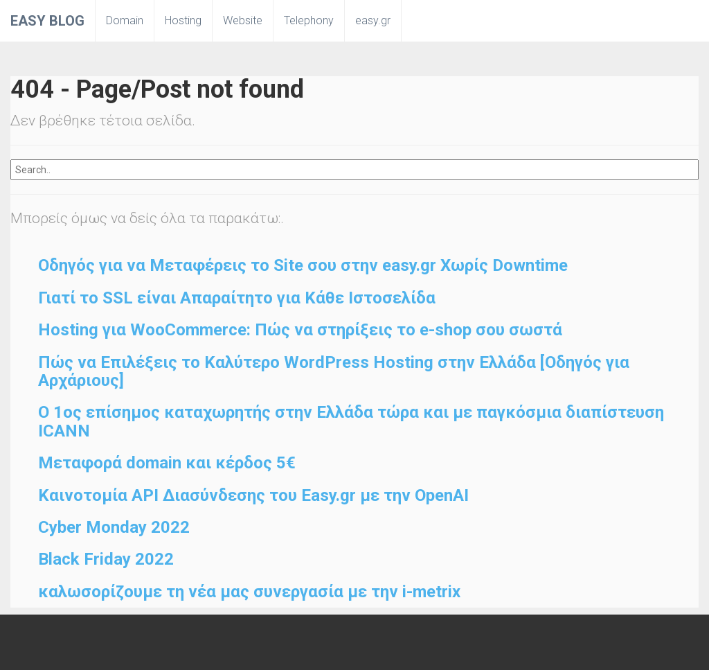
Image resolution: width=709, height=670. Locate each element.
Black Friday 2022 (106, 559)
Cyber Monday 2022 (114, 527)
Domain (124, 20)
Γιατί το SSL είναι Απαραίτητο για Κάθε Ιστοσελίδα (237, 298)
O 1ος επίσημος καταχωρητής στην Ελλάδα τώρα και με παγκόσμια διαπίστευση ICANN (351, 421)
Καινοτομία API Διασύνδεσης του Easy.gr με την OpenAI (253, 495)
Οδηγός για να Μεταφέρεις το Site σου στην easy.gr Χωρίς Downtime (303, 265)
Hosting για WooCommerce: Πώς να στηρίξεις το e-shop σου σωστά (300, 330)
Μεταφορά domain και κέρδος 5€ (167, 463)
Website (242, 20)
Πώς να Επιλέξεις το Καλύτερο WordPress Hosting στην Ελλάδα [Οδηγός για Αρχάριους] (333, 371)
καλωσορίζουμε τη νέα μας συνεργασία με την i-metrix (249, 591)
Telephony (309, 20)
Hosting (183, 20)
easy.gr (373, 20)
